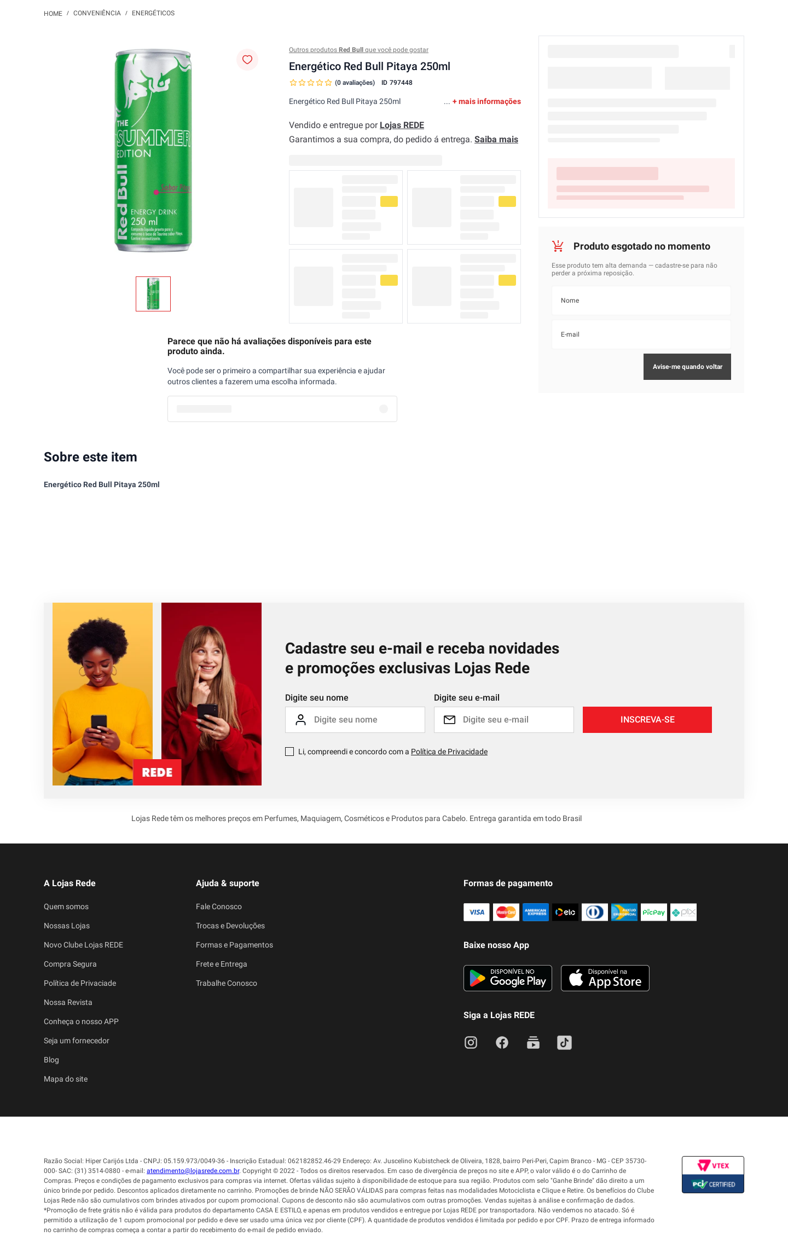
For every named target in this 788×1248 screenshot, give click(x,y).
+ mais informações (487, 101)
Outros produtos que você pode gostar (358, 50)
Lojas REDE (402, 125)
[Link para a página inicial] (53, 13)
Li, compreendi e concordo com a (393, 751)
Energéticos (153, 13)
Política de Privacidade (449, 751)
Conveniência (97, 13)
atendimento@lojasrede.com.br (193, 1171)
